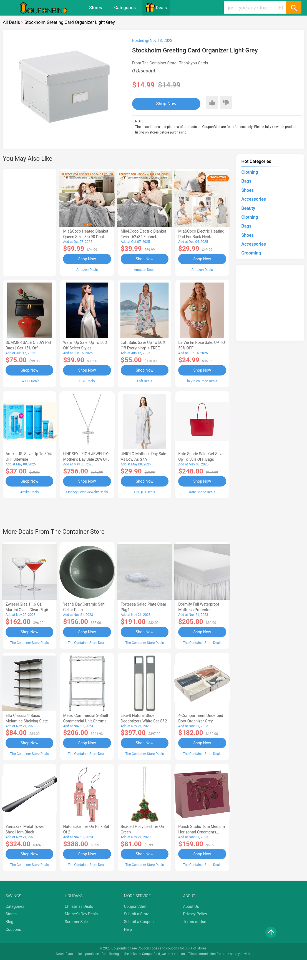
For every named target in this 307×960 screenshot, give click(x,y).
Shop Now (166, 103)
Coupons (13, 929)
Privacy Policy (195, 914)
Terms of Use (194, 921)
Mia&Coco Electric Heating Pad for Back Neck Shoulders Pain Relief (201, 237)
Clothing (249, 172)
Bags (246, 181)
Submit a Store (136, 914)
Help (128, 929)
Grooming (251, 253)
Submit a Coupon (139, 921)
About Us (191, 906)
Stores (95, 7)
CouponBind (151, 954)
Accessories (253, 199)
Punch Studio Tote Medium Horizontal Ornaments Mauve (201, 832)
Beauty (248, 208)
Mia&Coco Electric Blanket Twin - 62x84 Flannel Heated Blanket (143, 237)
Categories (125, 7)
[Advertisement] (29, 221)
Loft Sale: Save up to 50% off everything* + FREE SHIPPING (143, 348)
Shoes (247, 190)
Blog (9, 921)
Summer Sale (76, 921)
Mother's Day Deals (81, 914)
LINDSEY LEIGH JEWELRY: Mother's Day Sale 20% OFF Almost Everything (86, 459)
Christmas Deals (79, 906)
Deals (156, 7)
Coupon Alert (135, 906)
